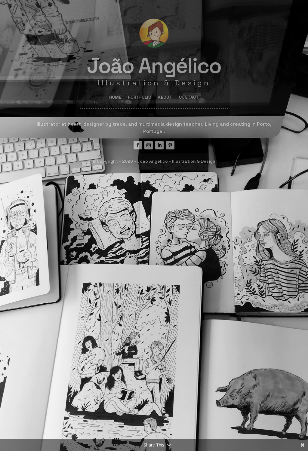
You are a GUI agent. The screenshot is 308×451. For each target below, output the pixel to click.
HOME (115, 97)
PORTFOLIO (139, 97)
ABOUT (165, 97)
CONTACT (189, 97)
